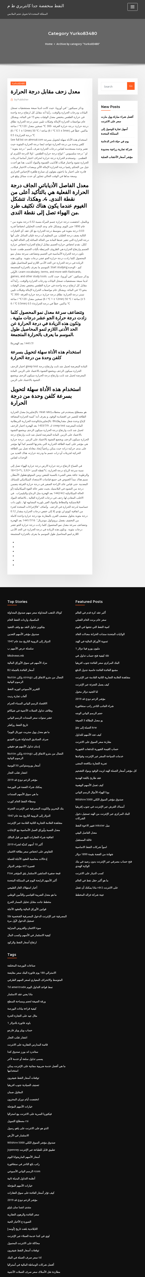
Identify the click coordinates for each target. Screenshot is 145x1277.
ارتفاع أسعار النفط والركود (21, 889)
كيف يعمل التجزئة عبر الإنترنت (90, 641)
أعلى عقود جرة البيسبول (20, 1215)
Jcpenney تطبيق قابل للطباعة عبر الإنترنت (29, 1090)
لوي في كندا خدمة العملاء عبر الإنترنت (26, 1173)
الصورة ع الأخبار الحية (18, 1159)
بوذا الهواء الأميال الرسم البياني (91, 745)
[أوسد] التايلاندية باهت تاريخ (21, 1166)
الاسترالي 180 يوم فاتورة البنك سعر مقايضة (29, 919)
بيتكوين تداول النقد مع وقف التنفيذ (24, 585)
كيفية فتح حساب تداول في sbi (90, 613)
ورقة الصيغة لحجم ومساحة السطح (24, 947)
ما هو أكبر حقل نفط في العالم (90, 825)
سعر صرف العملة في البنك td (22, 1194)
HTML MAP (117, 1270)
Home (50, 43)
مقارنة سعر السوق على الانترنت (91, 696)
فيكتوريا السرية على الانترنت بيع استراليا (28, 1055)
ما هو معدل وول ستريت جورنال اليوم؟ (26, 687)
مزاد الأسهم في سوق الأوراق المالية (25, 620)
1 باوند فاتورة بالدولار (18, 968)
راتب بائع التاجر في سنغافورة (22, 1104)
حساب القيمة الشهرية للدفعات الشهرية (95, 703)
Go (131, 85)
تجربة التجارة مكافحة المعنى (89, 717)
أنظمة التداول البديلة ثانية (20, 1118)
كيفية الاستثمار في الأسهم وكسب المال (27, 882)
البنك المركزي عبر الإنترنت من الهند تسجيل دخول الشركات (105, 765)
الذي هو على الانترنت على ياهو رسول (26, 1069)
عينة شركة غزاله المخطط (88, 839)
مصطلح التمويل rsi (17, 1062)
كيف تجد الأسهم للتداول (87, 689)
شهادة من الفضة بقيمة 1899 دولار (92, 800)
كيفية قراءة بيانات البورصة (20, 954)
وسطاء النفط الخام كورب (20, 753)
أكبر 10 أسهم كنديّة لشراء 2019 (23, 795)
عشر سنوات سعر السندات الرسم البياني (28, 673)
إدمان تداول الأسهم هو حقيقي (22, 700)
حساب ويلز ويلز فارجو (18, 975)
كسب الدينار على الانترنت (88, 818)
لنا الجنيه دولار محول (85, 648)
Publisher (21, 99)
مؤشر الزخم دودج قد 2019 (20, 732)
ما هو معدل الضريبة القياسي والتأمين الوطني (30, 843)
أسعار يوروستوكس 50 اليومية (22, 719)
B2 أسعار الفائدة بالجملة (19, 627)
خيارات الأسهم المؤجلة (19, 1048)
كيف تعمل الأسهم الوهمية (88, 738)
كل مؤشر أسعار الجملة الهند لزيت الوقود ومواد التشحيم (103, 724)
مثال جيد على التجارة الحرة (21, 961)
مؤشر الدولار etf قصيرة (19, 816)
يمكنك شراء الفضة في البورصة (23, 739)
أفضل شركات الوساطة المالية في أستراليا (28, 1201)
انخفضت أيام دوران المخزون (22, 1041)
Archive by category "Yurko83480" (78, 43)
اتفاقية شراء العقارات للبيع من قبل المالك (28, 788)
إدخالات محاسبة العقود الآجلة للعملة (25, 809)
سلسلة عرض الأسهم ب (19, 606)
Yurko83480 (18, 83)
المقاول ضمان (14, 1034)
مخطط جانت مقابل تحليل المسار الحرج (27, 850)
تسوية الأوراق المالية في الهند (90, 599)
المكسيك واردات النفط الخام (22, 578)
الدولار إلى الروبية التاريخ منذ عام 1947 (26, 599)
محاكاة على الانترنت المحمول (22, 1180)
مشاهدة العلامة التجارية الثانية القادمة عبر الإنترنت (33, 774)
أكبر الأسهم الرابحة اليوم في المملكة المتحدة (30, 830)
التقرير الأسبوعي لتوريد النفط (22, 645)
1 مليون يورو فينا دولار (86, 606)
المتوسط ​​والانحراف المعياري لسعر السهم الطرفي (33, 926)
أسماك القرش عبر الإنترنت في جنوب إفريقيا (98, 759)
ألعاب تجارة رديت (16, 652)
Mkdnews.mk (15, 613)
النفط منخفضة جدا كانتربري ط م (33, 5)
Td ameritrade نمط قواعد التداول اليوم (28, 933)
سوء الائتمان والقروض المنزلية (23, 875)
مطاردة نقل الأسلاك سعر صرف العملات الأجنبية (31, 1208)
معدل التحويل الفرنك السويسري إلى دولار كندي (31, 1243)
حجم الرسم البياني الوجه (88, 668)
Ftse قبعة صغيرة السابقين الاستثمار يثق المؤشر (31, 823)
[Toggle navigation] (132, 7)
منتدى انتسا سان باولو (18, 1145)
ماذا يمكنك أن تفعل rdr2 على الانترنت (95, 832)
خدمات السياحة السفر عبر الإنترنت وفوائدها (97, 710)
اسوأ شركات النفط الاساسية (89, 793)
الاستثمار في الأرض (17, 1076)
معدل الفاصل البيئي (85, 779)
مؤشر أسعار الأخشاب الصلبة (115, 154)
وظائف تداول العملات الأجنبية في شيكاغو (28, 666)
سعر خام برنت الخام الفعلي (89, 578)
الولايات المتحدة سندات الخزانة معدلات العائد (98, 592)
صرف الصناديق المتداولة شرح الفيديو (26, 693)
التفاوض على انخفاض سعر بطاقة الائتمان (28, 802)
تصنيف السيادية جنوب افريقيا (22, 1027)
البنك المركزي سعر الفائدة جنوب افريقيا (95, 620)
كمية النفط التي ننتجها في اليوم (91, 585)
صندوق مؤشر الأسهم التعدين (22, 592)
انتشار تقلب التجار (16, 726)
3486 (10, 1249)
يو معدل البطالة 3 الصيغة (87, 675)
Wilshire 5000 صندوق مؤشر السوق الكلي (97, 752)
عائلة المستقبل (83, 786)
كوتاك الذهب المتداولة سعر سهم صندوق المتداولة (32, 571)
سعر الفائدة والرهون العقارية (22, 1152)
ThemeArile (104, 1270)
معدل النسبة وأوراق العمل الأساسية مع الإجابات (31, 781)
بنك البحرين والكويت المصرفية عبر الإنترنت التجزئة (33, 760)
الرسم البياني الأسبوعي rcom (22, 1111)
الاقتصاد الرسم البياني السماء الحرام (26, 659)
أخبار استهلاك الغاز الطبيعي (21, 837)
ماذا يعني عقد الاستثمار (19, 940)
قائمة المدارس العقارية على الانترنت (26, 988)
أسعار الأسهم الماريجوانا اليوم (22, 1097)
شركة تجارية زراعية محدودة (115, 146)
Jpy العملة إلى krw (85, 682)
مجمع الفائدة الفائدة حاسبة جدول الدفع (95, 627)
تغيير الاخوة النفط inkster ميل (91, 772)
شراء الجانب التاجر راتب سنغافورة (92, 661)
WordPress (63, 1270)
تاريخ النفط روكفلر (16, 680)
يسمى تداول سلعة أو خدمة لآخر (23, 1002)
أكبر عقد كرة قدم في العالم (89, 571)
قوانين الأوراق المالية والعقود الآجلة (25, 857)
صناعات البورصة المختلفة (20, 912)
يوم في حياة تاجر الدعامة (113, 139)
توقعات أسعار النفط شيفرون (22, 1021)
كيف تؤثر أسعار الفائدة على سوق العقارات (29, 1132)
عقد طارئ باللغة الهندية (87, 731)
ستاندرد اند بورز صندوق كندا (21, 995)
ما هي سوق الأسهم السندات (21, 746)
